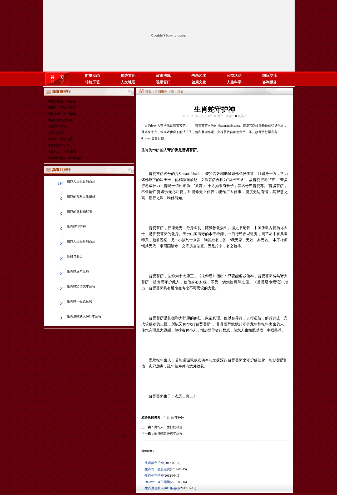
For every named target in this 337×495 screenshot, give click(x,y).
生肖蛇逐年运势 (59, 145)
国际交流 (269, 76)
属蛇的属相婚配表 (60, 120)
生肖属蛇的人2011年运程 (65, 158)
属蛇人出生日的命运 (62, 101)
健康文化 (198, 82)
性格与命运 (55, 133)
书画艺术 (198, 76)
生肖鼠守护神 (154, 463)
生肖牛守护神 (154, 475)
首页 (148, 91)
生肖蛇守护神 (57, 126)
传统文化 (128, 76)
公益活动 (234, 76)
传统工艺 (92, 82)
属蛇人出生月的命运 (62, 114)
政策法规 (163, 76)
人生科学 (234, 82)
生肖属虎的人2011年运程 (162, 488)
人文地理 (128, 82)
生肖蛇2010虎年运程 (62, 152)
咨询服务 (269, 82)
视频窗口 (163, 82)
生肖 (166, 418)
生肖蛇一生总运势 (60, 139)
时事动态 (92, 76)
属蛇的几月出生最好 (62, 107)
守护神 (179, 418)
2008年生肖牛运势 (157, 482)
